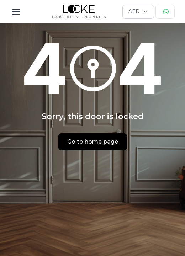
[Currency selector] (138, 12)
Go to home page (92, 141)
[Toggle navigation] (15, 11)
